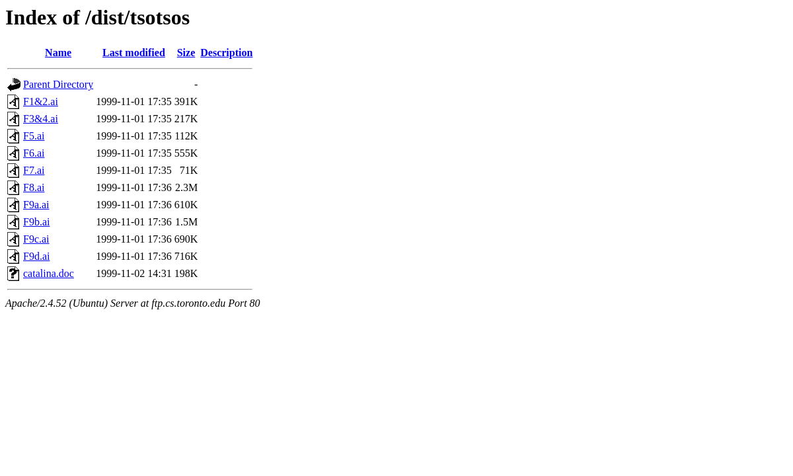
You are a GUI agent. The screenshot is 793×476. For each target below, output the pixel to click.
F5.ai (33, 135)
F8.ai (33, 187)
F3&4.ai (40, 118)
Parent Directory (58, 84)
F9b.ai (36, 221)
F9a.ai (36, 204)
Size (186, 52)
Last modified (133, 52)
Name (58, 52)
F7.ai (33, 170)
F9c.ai (36, 239)
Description (226, 52)
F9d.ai (36, 256)
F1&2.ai (40, 101)
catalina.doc (48, 273)
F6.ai (33, 153)
